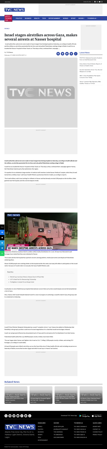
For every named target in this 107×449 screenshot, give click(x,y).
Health (36, 18)
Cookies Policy (98, 432)
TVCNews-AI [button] (91, 18)
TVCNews (9, 52)
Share (2, 227)
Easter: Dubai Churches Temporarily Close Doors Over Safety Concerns (14, 398)
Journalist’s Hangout (61, 429)
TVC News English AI (80, 437)
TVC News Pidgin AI (80, 432)
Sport (73, 18)
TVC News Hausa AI (80, 429)
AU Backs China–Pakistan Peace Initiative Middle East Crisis (90, 399)
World (65, 18)
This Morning (58, 432)
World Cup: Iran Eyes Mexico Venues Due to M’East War (27, 277)
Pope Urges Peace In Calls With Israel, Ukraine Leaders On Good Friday (65, 398)
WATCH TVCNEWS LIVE (8, 18)
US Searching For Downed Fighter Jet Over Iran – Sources (40, 399)
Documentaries (59, 437)
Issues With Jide (59, 426)
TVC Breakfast (58, 434)
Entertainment (54, 18)
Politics (19, 18)
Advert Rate (7, 2)
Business (28, 18)
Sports (40, 434)
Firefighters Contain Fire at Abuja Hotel (22, 282)
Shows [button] (81, 18)
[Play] (41, 230)
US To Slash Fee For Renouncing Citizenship (23, 279)
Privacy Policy (97, 434)
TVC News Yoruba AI (80, 426)
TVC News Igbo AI (79, 434)
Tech (44, 18)
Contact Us (96, 429)
